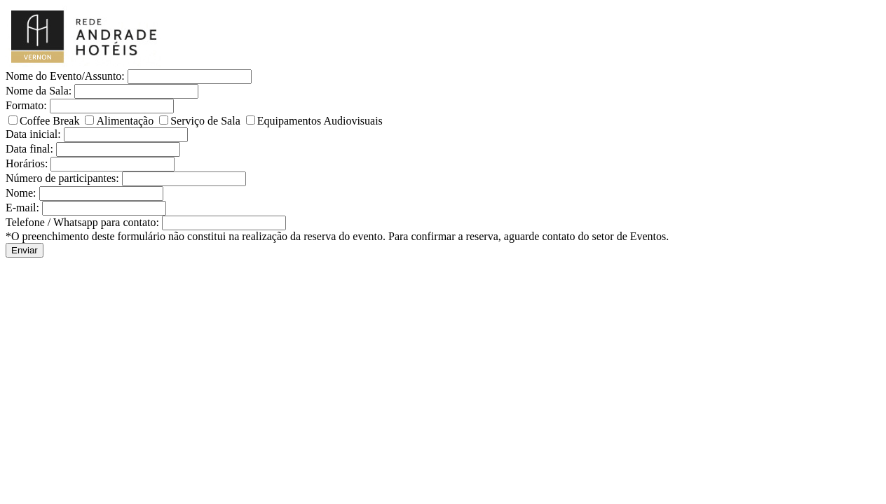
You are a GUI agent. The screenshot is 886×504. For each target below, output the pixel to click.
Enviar (24, 250)
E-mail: (22, 208)
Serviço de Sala (201, 121)
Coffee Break (45, 121)
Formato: (26, 105)
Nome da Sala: (38, 91)
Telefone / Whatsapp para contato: (82, 222)
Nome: (21, 193)
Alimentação (120, 121)
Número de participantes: (62, 178)
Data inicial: (33, 134)
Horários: (27, 163)
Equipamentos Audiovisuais (314, 121)
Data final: (29, 149)
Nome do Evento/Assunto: (65, 76)
